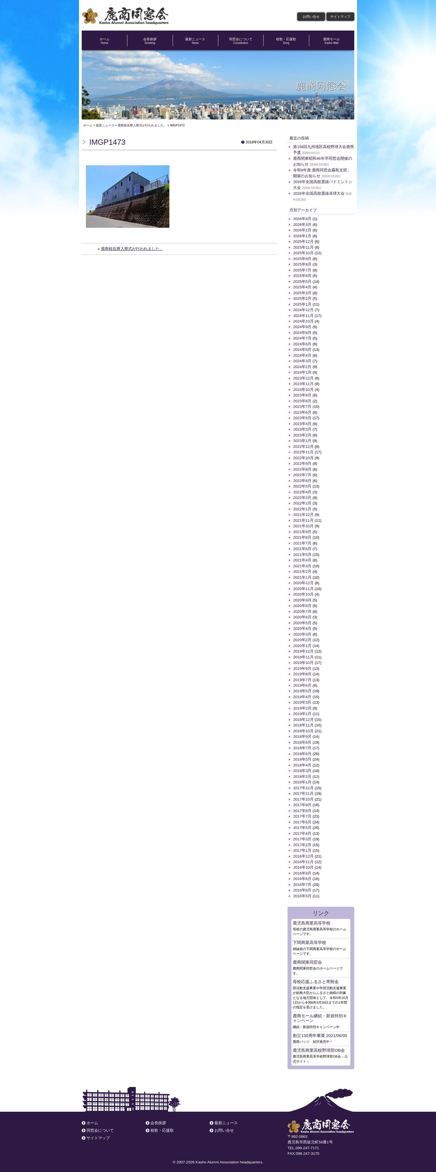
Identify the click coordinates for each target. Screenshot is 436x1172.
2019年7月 (302, 677)
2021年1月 (302, 575)
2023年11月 (303, 383)
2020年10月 (303, 593)
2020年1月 (302, 643)
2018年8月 (302, 740)
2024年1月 (302, 371)
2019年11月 (303, 655)
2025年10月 (303, 253)
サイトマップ (340, 17)
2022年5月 (302, 485)
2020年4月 (302, 626)
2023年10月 (303, 389)
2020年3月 (302, 632)
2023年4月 (302, 423)
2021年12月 (303, 513)
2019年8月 (302, 672)
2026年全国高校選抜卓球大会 (318, 193)
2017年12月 (303, 785)
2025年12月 (303, 241)
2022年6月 (302, 479)
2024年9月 (302, 326)
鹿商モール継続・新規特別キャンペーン (320, 1014)
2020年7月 (302, 610)
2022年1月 (302, 508)
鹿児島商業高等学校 (311, 919)
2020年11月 (303, 587)
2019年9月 (302, 666)
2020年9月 (302, 598)
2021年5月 (302, 553)
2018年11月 (303, 723)
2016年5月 (302, 893)
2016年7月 (302, 881)
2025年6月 (302, 275)
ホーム (104, 40)
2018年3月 (302, 768)
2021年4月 (302, 558)
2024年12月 (303, 309)
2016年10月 (303, 864)
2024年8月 (302, 332)
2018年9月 (302, 734)
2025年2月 (302, 298)
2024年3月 (302, 360)
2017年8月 (302, 808)
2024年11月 (303, 315)
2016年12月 (303, 853)
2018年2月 (302, 774)
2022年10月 (303, 456)
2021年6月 (302, 547)
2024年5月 (302, 349)
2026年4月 (302, 219)
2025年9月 (302, 258)
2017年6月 (302, 819)
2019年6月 (302, 683)
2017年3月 (302, 836)
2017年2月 (302, 842)
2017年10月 (303, 796)
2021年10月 (303, 525)
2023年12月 (303, 377)
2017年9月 (302, 802)
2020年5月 (302, 621)
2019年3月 (302, 700)
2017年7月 (302, 813)
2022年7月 (302, 473)
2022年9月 (302, 462)
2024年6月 (302, 343)
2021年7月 (302, 541)
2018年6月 (302, 751)
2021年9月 (302, 530)
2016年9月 (302, 870)
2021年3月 (302, 564)
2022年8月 (302, 468)
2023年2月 (302, 434)
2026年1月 (302, 236)
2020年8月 (302, 604)
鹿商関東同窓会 (307, 958)
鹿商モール (331, 40)
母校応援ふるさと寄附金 (316, 978)
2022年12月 (303, 445)
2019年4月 (302, 695)
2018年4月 (302, 762)
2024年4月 (302, 355)
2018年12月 (303, 717)
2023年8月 (302, 400)
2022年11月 (303, 451)
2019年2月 (302, 706)
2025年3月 (302, 292)
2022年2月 (302, 502)
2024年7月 (302, 338)
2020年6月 (302, 615)
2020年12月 (303, 581)
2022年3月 (302, 496)
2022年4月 (302, 491)
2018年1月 (302, 780)
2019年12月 (303, 649)
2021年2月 (302, 570)
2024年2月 (302, 366)
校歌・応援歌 (286, 40)
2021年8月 (302, 536)
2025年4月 (302, 287)
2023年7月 (302, 406)
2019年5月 (302, 689)
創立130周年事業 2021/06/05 (320, 1031)
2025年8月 (302, 264)
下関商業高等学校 (309, 939)
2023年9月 (302, 394)
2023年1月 (302, 440)
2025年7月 (302, 270)
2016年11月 (303, 859)
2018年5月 (302, 757)
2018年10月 (303, 728)
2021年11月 (303, 519)
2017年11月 (303, 791)
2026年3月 (302, 224)
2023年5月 (302, 417)
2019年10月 (303, 660)
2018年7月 (302, 745)
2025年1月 (302, 304)
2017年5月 (302, 825)
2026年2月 (302, 230)
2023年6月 (302, 411)
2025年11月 (303, 247)
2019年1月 (302, 711)
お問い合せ (311, 17)
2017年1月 (302, 847)
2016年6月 (302, 887)
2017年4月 (302, 830)
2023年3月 (302, 428)
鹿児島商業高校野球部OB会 (319, 1046)
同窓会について (240, 40)
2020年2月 (302, 638)
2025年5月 (302, 281)
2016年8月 (302, 876)
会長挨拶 (149, 40)
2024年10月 (303, 321)
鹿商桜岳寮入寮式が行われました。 (132, 249)
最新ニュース (195, 40)
